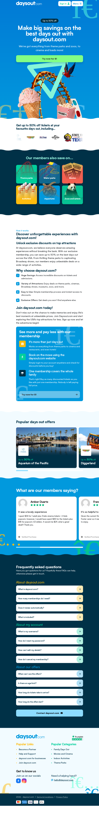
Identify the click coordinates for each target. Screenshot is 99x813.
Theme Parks (60, 762)
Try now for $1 (49, 58)
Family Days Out (61, 749)
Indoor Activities (62, 758)
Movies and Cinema (63, 753)
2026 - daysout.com (25, 797)
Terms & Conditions (45, 797)
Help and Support (27, 753)
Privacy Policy (62, 797)
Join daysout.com (27, 762)
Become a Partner (27, 749)
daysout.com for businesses (32, 758)
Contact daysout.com (49, 713)
